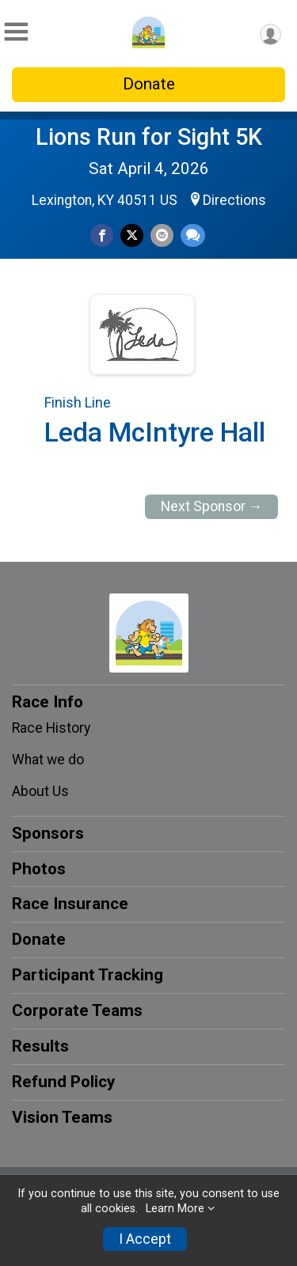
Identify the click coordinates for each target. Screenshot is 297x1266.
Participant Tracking (87, 974)
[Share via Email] (161, 235)
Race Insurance (70, 903)
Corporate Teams (77, 1010)
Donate (149, 83)
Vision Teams (62, 1117)
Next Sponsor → (212, 506)
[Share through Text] (193, 235)
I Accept (145, 1239)
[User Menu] (270, 34)
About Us (40, 791)
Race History (51, 728)
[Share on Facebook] (101, 235)
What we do (48, 760)
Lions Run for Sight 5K (149, 136)
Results (40, 1046)
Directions (234, 200)
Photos (39, 868)
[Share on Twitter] (131, 235)
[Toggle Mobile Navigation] (16, 32)
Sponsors (48, 833)
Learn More (175, 1208)
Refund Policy (63, 1081)
